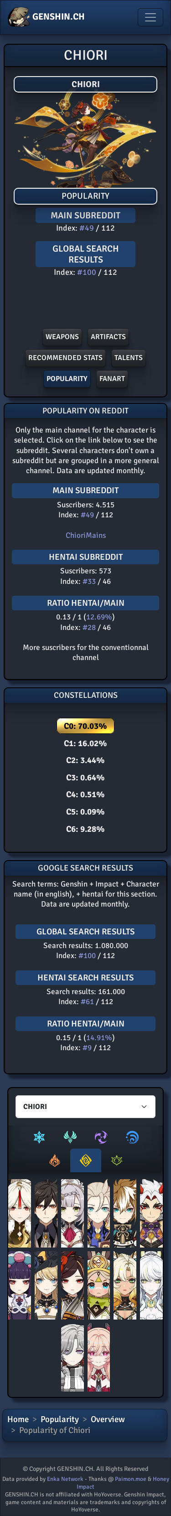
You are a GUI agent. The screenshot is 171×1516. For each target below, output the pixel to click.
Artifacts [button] (108, 336)
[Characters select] (85, 1106)
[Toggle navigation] (150, 17)
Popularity (60, 1419)
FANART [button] (112, 378)
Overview (108, 1419)
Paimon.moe (130, 1479)
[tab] (39, 1137)
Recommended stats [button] (65, 357)
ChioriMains (86, 535)
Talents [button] (128, 357)
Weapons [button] (62, 336)
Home (18, 1419)
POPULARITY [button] (67, 378)
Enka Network (65, 1479)
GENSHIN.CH (46, 17)
